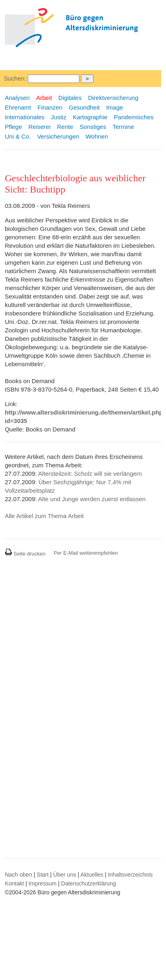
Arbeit (44, 97)
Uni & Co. (18, 136)
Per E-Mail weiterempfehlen (86, 553)
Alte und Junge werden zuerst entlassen (92, 499)
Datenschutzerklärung (88, 883)
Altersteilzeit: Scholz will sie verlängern (90, 473)
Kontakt (14, 883)
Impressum (42, 883)
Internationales (24, 117)
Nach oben (18, 874)
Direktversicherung (113, 97)
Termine (123, 126)
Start (43, 874)
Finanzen (49, 107)
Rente (65, 126)
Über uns (64, 874)
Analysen (17, 97)
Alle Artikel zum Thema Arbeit (44, 515)
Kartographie (90, 117)
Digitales (70, 97)
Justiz (58, 117)
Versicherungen (58, 136)
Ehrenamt (18, 107)
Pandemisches (134, 117)
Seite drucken (25, 554)
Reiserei (40, 126)
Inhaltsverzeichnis (130, 874)
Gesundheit (84, 107)
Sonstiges (93, 126)
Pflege (13, 126)
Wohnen (96, 136)
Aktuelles (92, 874)
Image (114, 107)
